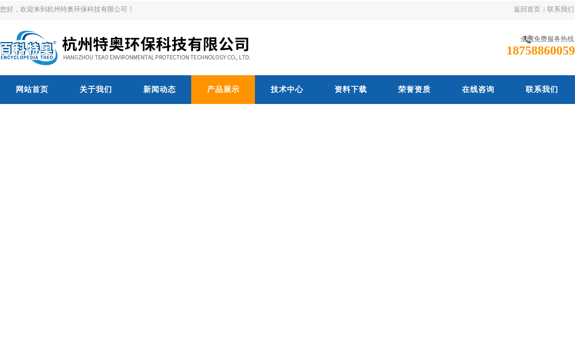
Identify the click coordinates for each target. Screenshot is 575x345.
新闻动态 (159, 89)
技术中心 (287, 89)
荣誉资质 (414, 89)
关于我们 (96, 89)
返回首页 (527, 9)
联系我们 (560, 9)
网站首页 (32, 89)
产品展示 (223, 89)
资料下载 (350, 89)
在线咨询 (478, 89)
